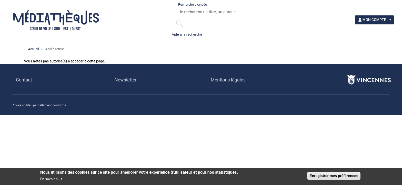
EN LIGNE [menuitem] (245, 38)
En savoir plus (51, 180)
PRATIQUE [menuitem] (58, 38)
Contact (24, 84)
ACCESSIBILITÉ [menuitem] (293, 38)
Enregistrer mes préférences (333, 176)
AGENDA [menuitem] (144, 38)
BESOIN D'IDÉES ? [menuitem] (194, 38)
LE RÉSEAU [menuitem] (102, 38)
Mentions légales (228, 84)
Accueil (33, 53)
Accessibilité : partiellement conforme (39, 110)
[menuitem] (378, 12)
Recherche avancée (164, 8)
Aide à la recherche (308, 8)
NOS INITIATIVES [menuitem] (350, 38)
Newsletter (126, 84)
